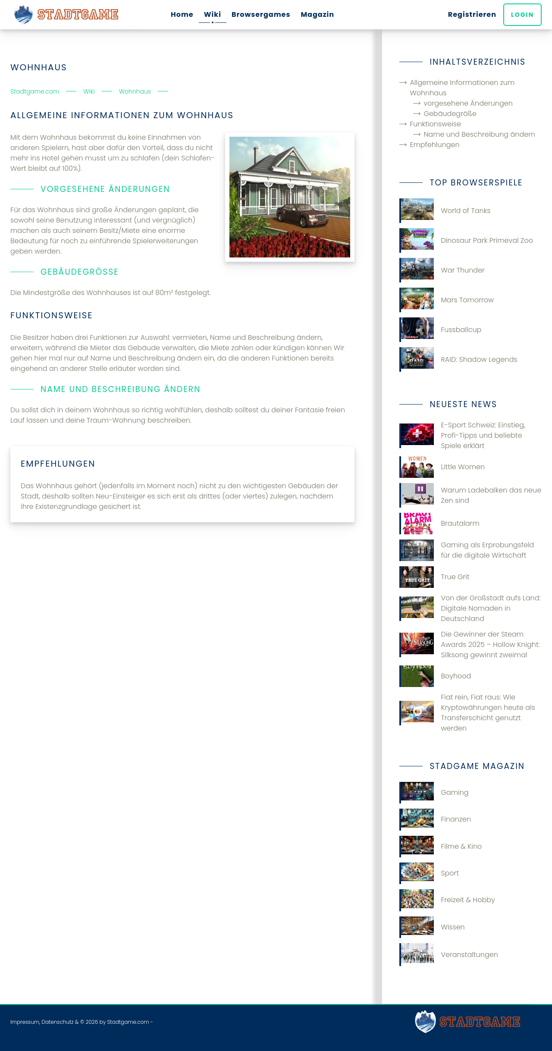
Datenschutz (57, 1022)
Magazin (317, 14)
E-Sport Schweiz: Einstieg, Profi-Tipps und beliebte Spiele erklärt (462, 435)
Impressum (24, 1022)
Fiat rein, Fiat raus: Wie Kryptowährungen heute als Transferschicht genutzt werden (467, 712)
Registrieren (472, 14)
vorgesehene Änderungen (467, 103)
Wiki (212, 14)
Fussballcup (440, 329)
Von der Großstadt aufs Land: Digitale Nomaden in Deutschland (469, 608)
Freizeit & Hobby (447, 900)
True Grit (434, 577)
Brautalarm (439, 523)
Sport (429, 873)
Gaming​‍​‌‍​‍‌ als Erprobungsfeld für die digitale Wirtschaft (466, 550)
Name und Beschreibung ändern (479, 134)
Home (182, 14)
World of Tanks (444, 210)
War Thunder (442, 270)
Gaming (433, 792)
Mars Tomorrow (446, 300)
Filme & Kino (440, 846)
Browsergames (261, 14)
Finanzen (435, 819)
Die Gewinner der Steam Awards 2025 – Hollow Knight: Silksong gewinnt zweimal (469, 644)
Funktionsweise (435, 124)
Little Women (442, 467)
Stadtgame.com (128, 1022)
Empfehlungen (434, 145)
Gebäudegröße (449, 114)
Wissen (431, 927)
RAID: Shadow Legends (458, 359)
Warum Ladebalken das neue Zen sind (470, 495)
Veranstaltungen (448, 954)
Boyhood (435, 676)
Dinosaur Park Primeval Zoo (466, 240)
